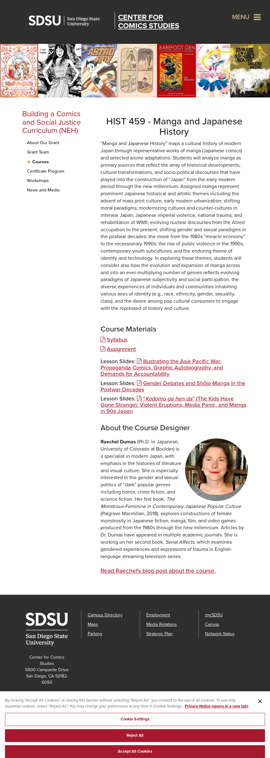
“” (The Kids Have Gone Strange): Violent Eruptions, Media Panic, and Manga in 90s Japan (174, 405)
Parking (95, 633)
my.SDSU (214, 615)
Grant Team (38, 152)
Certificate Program (45, 171)
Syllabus (117, 339)
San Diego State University (70, 21)
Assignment (121, 349)
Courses (40, 162)
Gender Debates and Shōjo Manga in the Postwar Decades (173, 386)
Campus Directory (105, 615)
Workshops (38, 180)
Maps (93, 624)
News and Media (43, 190)
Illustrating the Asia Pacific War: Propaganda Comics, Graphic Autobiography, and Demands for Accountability (162, 367)
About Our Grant (43, 142)
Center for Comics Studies (148, 21)
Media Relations (161, 624)
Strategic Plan (159, 633)
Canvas (212, 624)
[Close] (260, 703)
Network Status (220, 633)
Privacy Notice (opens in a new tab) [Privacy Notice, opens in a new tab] (216, 708)
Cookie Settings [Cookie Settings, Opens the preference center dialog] (135, 721)
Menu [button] (240, 17)
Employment (158, 615)
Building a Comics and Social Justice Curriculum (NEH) (51, 122)
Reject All (135, 737)
